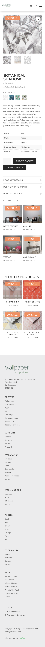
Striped (8, 479)
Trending (9, 415)
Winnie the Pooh (12, 590)
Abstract (8, 494)
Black (7, 519)
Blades (7, 554)
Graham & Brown (29, 152)
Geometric (9, 469)
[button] (38, 19)
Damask (8, 462)
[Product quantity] (7, 161)
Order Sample (14, 167)
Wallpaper (26, 147)
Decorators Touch (12, 425)
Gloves (7, 564)
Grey (23, 133)
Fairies (7, 597)
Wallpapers (9, 401)
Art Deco (8, 459)
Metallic (8, 472)
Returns (8, 443)
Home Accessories (12, 418)
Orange (8, 533)
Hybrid (24, 142)
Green (7, 526)
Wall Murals (9, 404)
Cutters (8, 561)
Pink (7, 536)
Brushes (8, 558)
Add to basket (24, 161)
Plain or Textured (12, 476)
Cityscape (9, 501)
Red (6, 539)
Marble (8, 504)
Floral (7, 466)
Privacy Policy (10, 447)
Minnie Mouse (11, 586)
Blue (7, 522)
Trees (23, 138)
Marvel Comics (11, 576)
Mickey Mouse (11, 583)
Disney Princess (11, 593)
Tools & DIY (9, 421)
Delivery (8, 440)
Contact (8, 437)
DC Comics (9, 580)
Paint (7, 408)
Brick (7, 497)
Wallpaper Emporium (15, 615)
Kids (6, 411)
